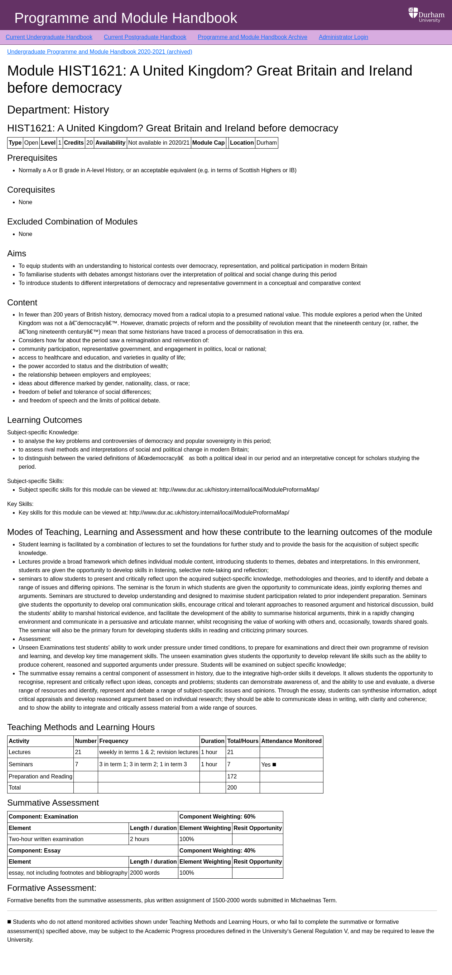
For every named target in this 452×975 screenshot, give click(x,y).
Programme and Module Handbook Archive (252, 37)
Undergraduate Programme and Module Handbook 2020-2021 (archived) (99, 52)
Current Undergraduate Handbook (49, 37)
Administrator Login (343, 37)
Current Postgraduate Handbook (145, 37)
